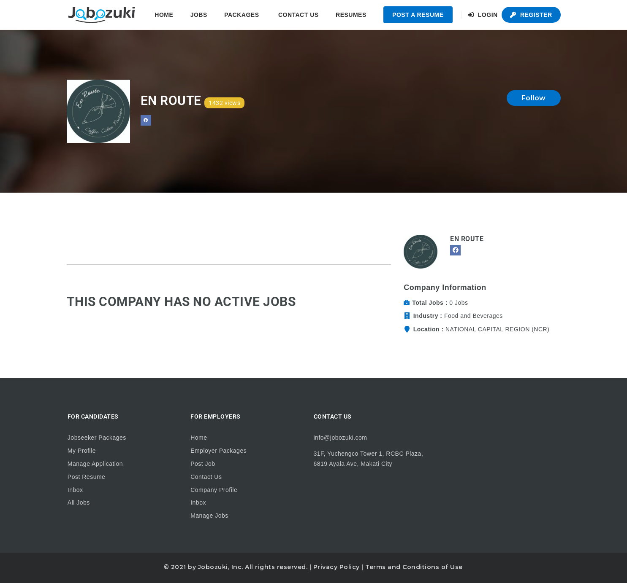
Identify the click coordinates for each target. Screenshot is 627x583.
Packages (241, 14)
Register (531, 14)
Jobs (198, 14)
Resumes (351, 14)
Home (164, 14)
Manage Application (95, 463)
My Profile (82, 450)
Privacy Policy (336, 567)
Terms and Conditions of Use (414, 567)
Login (483, 14)
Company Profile (213, 489)
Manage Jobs (209, 515)
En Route (466, 239)
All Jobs (79, 502)
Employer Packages (218, 450)
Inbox (75, 489)
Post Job (202, 463)
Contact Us (298, 14)
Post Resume (87, 476)
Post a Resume (417, 14)
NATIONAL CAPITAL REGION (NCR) (497, 329)
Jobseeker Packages (97, 437)
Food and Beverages (473, 315)
